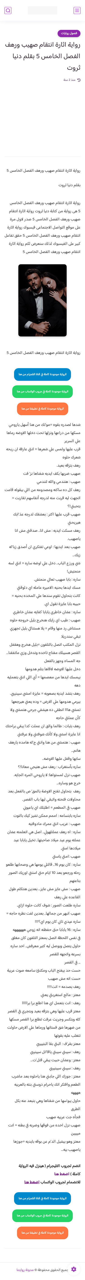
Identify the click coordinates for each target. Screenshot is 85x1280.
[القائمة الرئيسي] (77, 10)
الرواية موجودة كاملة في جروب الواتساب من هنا (42, 391)
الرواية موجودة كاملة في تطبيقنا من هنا (43, 408)
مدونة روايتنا (25, 1270)
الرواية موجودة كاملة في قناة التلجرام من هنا (42, 374)
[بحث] (8, 10)
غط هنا (59, 1174)
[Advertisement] (42, 116)
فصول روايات (69, 33)
